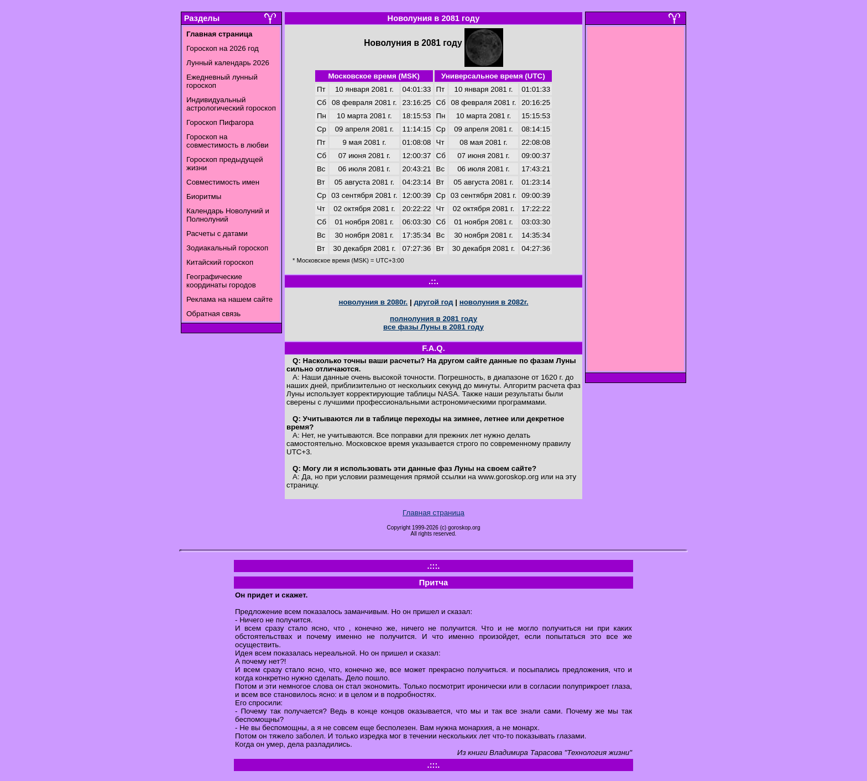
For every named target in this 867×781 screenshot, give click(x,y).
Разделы (202, 18)
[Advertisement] (636, 202)
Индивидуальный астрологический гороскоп (231, 104)
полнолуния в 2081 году (433, 319)
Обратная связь (213, 314)
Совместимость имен (222, 182)
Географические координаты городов (221, 280)
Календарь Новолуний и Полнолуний (227, 215)
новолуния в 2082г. (494, 302)
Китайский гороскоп (219, 262)
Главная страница (433, 513)
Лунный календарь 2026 (227, 63)
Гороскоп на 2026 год (222, 48)
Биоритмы (203, 196)
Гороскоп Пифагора (220, 122)
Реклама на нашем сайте (229, 299)
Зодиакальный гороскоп (227, 248)
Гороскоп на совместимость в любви (227, 141)
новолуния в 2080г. (373, 302)
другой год (433, 302)
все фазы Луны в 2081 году (433, 327)
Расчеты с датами (217, 233)
